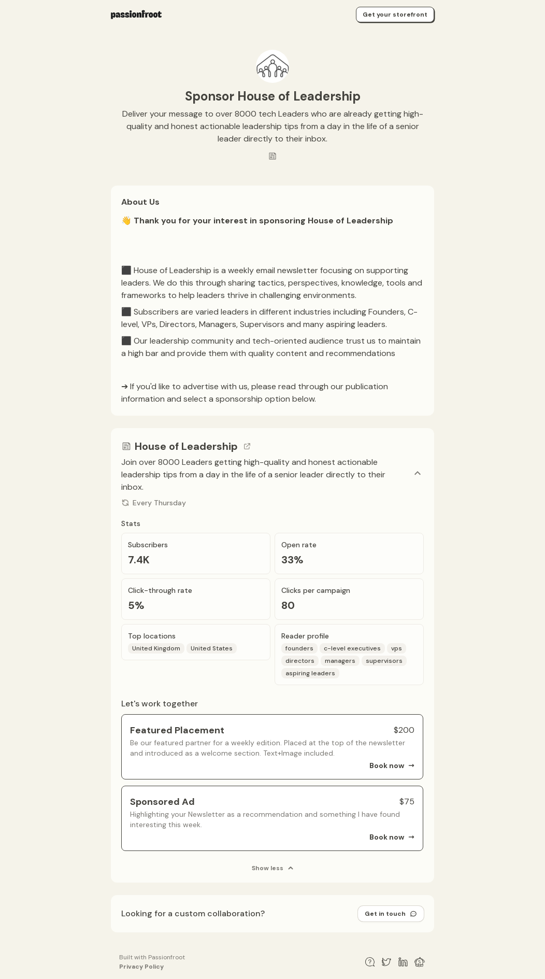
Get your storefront (395, 14)
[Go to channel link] (247, 446)
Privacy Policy (141, 966)
